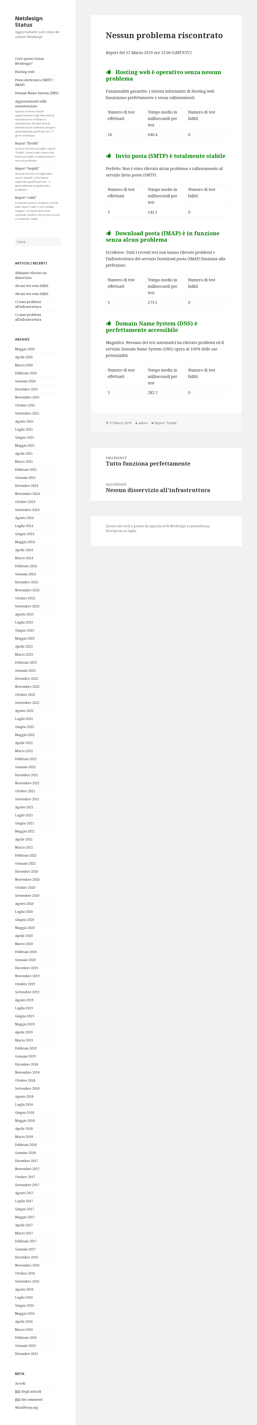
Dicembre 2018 (26, 1064)
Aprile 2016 (24, 1321)
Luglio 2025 (24, 429)
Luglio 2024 (24, 526)
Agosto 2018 (24, 1096)
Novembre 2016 (27, 1265)
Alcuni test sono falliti (31, 286)
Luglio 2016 (24, 1297)
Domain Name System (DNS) (36, 93)
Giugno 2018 (24, 1112)
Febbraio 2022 (26, 759)
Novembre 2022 (27, 686)
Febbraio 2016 (26, 1337)
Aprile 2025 (24, 453)
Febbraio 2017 (26, 1241)
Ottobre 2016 (25, 1273)
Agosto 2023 (24, 614)
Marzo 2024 (24, 558)
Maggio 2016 (25, 1313)
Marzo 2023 (24, 654)
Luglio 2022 (24, 719)
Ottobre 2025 (25, 405)
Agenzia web (159, 526)
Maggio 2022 (25, 735)
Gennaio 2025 (25, 477)
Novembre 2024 (27, 493)
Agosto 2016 (24, 1289)
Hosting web (25, 72)
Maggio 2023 (25, 638)
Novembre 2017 (27, 1169)
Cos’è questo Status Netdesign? (29, 61)
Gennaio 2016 (25, 1345)
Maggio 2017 (25, 1217)
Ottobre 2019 (25, 984)
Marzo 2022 (24, 751)
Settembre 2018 (27, 1088)
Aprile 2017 (24, 1225)
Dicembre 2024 (26, 485)
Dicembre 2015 (26, 1353)
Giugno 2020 (24, 919)
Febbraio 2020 (26, 952)
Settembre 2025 (27, 413)
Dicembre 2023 (26, 582)
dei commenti (29, 1399)
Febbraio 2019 (26, 1048)
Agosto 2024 (24, 518)
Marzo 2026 (24, 365)
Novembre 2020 (27, 879)
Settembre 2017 (27, 1185)
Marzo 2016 (24, 1329)
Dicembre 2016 (26, 1257)
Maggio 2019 (25, 1024)
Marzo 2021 (24, 847)
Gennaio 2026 (25, 381)
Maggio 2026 (25, 349)
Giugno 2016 (24, 1305)
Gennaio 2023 (25, 670)
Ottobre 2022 (25, 694)
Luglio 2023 (24, 622)
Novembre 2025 (27, 397)
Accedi (20, 1383)
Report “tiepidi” (37, 179)
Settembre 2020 (27, 895)
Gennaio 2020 (25, 960)
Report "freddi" (166, 423)
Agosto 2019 (24, 1000)
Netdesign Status (29, 21)
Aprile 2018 (24, 1128)
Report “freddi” (37, 152)
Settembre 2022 (27, 702)
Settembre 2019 (27, 992)
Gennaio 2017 (25, 1249)
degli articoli (28, 1391)
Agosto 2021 (24, 807)
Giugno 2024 (24, 534)
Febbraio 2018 (26, 1144)
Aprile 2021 (24, 839)
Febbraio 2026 (26, 373)
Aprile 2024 (24, 550)
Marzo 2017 (24, 1233)
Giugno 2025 (24, 437)
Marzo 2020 (24, 944)
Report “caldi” (37, 208)
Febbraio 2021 (26, 855)
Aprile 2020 (24, 936)
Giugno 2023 (24, 630)
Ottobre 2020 (25, 887)
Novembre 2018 (27, 1072)
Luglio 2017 (24, 1201)
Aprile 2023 (24, 646)
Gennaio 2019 (25, 1056)
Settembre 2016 (27, 1281)
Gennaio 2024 (25, 574)
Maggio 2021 (25, 831)
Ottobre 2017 (25, 1177)
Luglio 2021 (24, 815)
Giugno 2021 (24, 823)
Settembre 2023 (27, 606)
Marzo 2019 (24, 1040)
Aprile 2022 (24, 743)
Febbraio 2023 (26, 662)
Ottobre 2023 (25, 598)
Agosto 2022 (24, 710)
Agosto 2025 (24, 421)
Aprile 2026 (24, 357)
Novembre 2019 (27, 976)
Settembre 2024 (27, 510)
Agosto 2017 (24, 1193)
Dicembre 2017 (26, 1161)
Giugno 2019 (24, 1016)
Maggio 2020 (25, 927)
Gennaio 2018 (25, 1153)
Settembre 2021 (27, 799)
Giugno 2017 (24, 1209)
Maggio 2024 (25, 542)
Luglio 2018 (24, 1104)
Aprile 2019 (24, 1032)
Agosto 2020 (24, 903)
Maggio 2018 (25, 1120)
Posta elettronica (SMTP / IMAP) (34, 82)
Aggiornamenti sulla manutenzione (37, 118)
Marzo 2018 (24, 1136)
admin (143, 423)
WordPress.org (26, 1407)
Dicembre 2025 (26, 389)
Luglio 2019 (24, 1008)
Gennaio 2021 (25, 863)
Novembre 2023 (27, 590)
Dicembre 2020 (26, 871)
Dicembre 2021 (26, 775)
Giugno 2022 (24, 727)
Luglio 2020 (24, 911)
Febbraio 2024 (26, 566)
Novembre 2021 (27, 783)
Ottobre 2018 (25, 1080)
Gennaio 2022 (25, 767)
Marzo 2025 (24, 461)
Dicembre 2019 (26, 968)
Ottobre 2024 (25, 502)
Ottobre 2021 (25, 791)
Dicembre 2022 (26, 678)
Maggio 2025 (25, 445)
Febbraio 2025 (26, 469)
